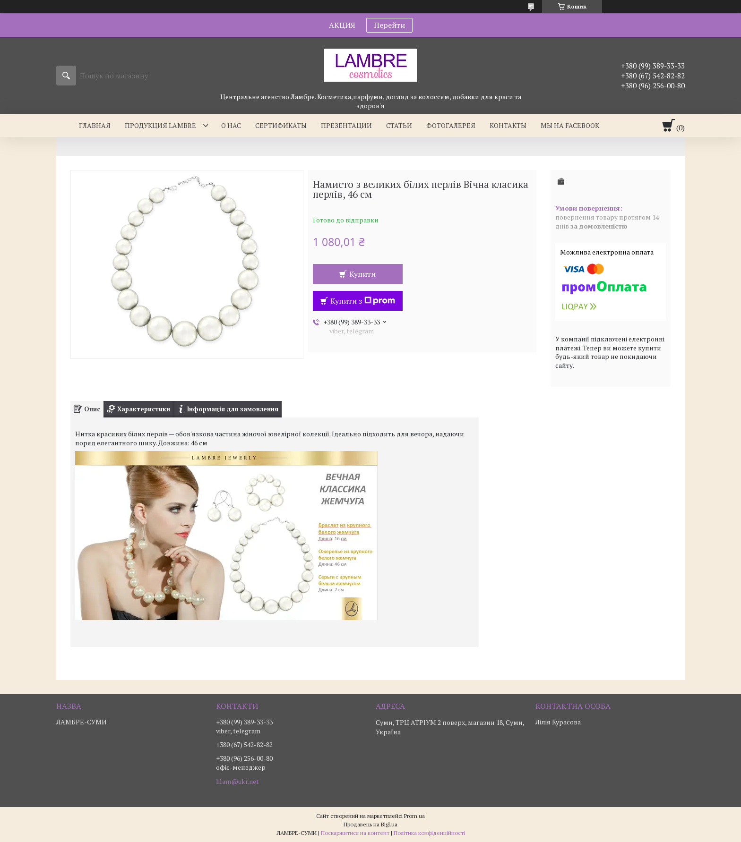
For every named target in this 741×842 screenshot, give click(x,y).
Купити (362, 274)
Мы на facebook (570, 125)
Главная (95, 125)
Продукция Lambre (160, 125)
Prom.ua (414, 815)
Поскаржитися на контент (355, 832)
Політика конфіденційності (429, 832)
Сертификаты (281, 125)
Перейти (389, 25)
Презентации (346, 125)
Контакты (508, 125)
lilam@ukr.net (237, 781)
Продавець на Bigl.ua (370, 824)
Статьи (399, 125)
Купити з (362, 301)
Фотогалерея (450, 125)
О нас (231, 125)
